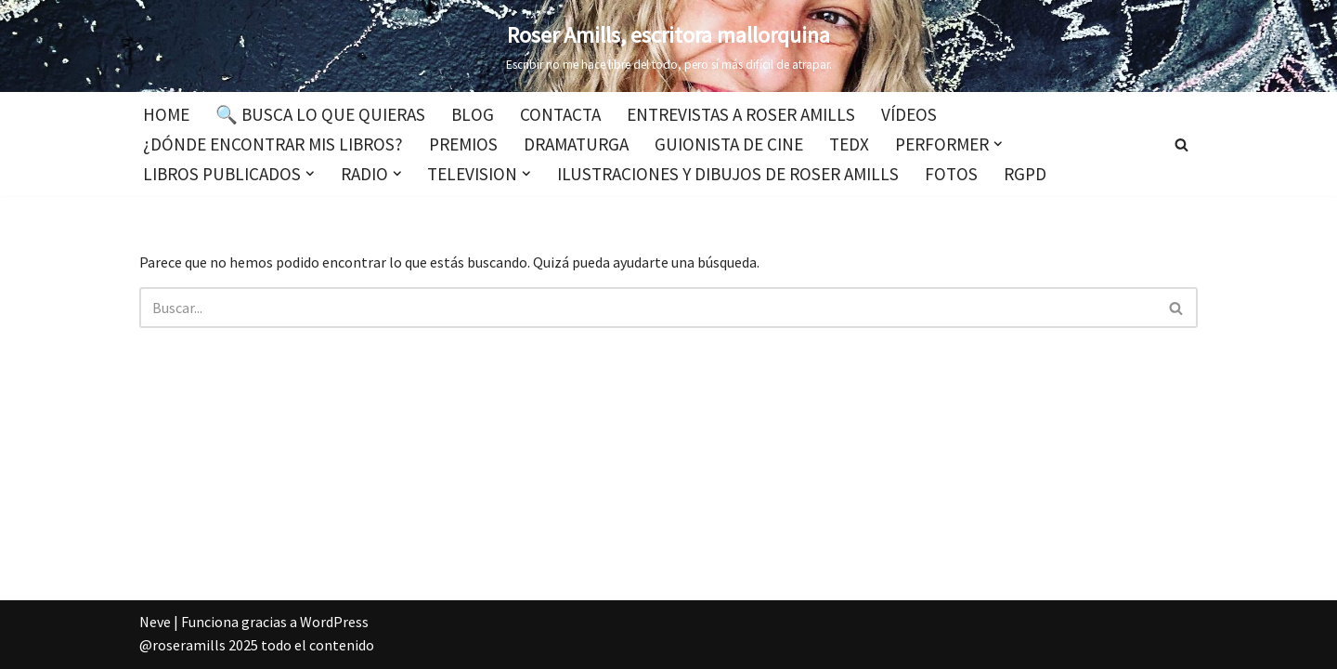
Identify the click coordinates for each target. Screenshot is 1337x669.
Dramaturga (576, 144)
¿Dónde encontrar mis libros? (273, 144)
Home (166, 114)
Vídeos (909, 114)
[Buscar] (1181, 144)
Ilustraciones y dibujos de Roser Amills (728, 174)
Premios (463, 144)
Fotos (951, 174)
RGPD (1025, 174)
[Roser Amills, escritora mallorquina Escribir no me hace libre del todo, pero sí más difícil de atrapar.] (669, 46)
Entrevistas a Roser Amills (741, 114)
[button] (998, 144)
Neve (155, 621)
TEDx (849, 144)
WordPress (334, 621)
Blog (472, 114)
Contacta (560, 114)
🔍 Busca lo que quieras (320, 114)
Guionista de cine (729, 144)
